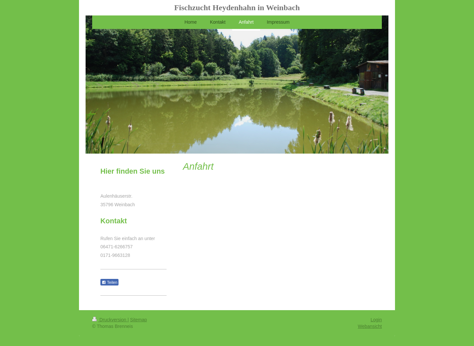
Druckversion (109, 319)
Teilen (109, 282)
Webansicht (370, 326)
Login (376, 319)
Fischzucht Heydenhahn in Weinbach (237, 7)
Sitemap (138, 319)
